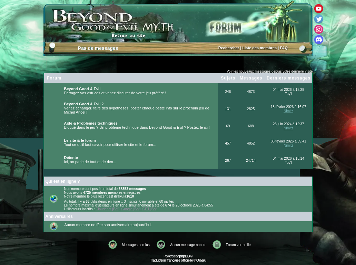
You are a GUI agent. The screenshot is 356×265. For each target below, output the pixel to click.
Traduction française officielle (171, 260)
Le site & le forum (80, 140)
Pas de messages (98, 48)
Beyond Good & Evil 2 (84, 104)
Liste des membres (260, 48)
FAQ (284, 48)
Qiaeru (201, 260)
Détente (71, 158)
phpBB (184, 256)
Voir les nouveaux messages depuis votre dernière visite (270, 71)
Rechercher (228, 48)
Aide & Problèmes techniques (91, 123)
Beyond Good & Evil (82, 89)
